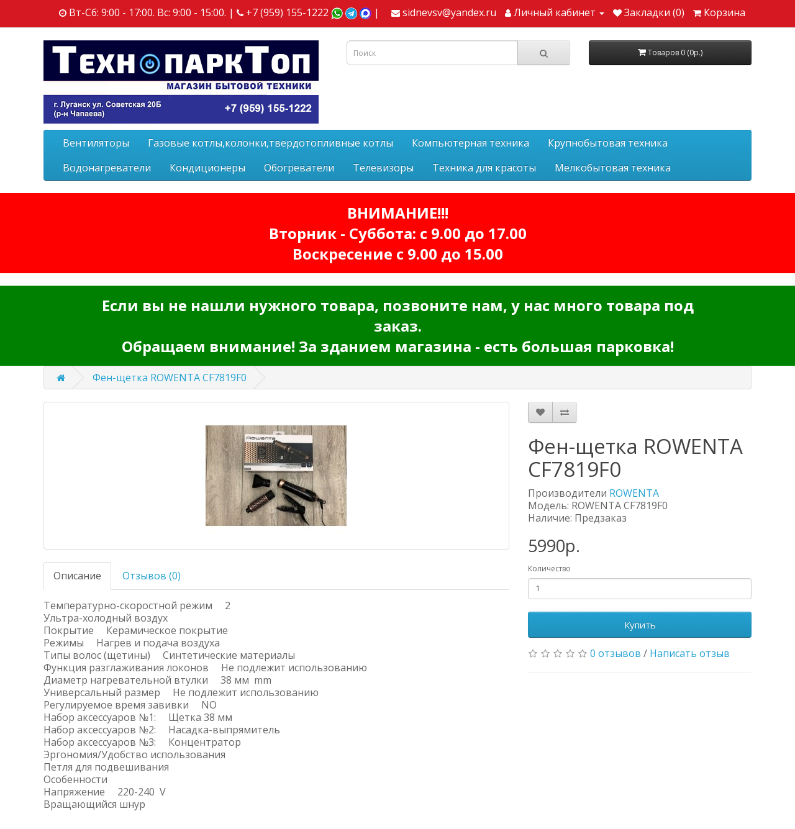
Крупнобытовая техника (608, 143)
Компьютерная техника (470, 143)
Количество (549, 568)
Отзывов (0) (151, 575)
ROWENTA (634, 493)
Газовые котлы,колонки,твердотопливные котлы (270, 143)
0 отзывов (615, 653)
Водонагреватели (107, 167)
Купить (640, 624)
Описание (77, 575)
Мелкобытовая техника (613, 167)
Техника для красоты (484, 167)
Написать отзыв (690, 653)
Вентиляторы (96, 143)
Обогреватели (299, 167)
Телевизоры (383, 167)
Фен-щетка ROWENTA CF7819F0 (170, 377)
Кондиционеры (207, 167)
